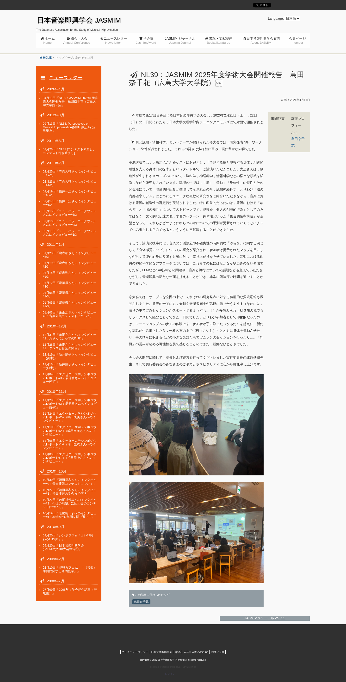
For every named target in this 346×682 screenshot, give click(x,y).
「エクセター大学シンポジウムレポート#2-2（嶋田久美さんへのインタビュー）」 (69, 417)
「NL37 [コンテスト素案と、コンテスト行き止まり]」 (69, 151)
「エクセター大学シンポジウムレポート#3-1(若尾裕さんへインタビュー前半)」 (70, 404)
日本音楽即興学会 (161, 652)
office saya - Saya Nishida (183, 666)
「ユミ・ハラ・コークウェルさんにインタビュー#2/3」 (69, 223)
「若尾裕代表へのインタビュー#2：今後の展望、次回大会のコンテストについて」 (69, 503)
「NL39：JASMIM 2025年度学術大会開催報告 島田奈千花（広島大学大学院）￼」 (70, 101)
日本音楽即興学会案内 (263, 40)
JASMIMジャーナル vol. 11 (264, 618)
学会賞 (146, 40)
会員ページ (297, 40)
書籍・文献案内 (220, 40)
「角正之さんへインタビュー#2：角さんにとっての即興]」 (69, 336)
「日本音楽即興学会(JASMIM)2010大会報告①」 (63, 547)
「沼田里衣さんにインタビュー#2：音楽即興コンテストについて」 (69, 481)
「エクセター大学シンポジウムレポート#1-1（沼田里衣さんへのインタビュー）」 (69, 458)
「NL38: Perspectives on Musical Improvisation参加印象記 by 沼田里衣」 (69, 127)
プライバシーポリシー (135, 652)
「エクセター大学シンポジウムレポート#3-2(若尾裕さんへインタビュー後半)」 (70, 378)
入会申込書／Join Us (196, 652)
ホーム (49, 40)
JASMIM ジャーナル (180, 40)
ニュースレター (115, 40)
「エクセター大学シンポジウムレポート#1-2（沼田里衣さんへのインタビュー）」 (69, 444)
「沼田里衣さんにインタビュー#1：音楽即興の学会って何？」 (69, 491)
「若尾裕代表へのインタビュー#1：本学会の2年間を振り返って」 (69, 515)
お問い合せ (217, 652)
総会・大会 (76, 40)
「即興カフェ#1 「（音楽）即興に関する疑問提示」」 (70, 569)
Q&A (178, 652)
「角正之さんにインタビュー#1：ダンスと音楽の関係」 (69, 346)
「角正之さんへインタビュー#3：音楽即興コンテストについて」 (69, 314)
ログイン (170, 673)
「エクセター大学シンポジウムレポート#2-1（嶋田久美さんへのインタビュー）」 (69, 430)
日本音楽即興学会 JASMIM (79, 20)
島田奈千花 (141, 601)
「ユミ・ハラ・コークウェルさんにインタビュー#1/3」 (69, 232)
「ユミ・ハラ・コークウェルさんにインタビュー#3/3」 (69, 212)
